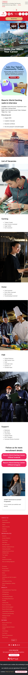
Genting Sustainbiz (6, 549)
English (13, 640)
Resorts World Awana (7, 609)
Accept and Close (21, 671)
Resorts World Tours (7, 622)
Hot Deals (4, 618)
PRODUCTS (4, 587)
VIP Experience (5, 592)
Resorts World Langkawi (7, 607)
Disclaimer (4, 566)
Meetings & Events (6, 615)
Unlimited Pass (5, 594)
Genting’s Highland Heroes (8, 547)
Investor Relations (6, 538)
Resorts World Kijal (6, 605)
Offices (3, 524)
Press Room (5, 540)
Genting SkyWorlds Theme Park (9, 590)
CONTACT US (4, 518)
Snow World (5, 637)
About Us (4, 536)
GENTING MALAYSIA (6, 533)
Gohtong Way (5, 602)
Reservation (5, 520)
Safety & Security (6, 526)
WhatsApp (4, 531)
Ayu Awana (4, 633)
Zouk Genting (5, 631)
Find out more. (10, 672)
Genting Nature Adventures (8, 611)
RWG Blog (4, 542)
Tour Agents (5, 555)
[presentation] (13, 10)
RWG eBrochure (5, 544)
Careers (4, 557)
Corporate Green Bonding (8, 613)
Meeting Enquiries (6, 522)
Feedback (4, 529)
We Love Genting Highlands (8, 561)
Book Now (14, 19)
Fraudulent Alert (5, 570)
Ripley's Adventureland (7, 635)
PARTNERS (4, 620)
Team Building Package (7, 596)
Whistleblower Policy (7, 581)
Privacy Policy (5, 568)
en (26, 14)
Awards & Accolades (6, 559)
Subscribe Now (14, 655)
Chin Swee (4, 625)
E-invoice (4, 575)
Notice (3, 573)
